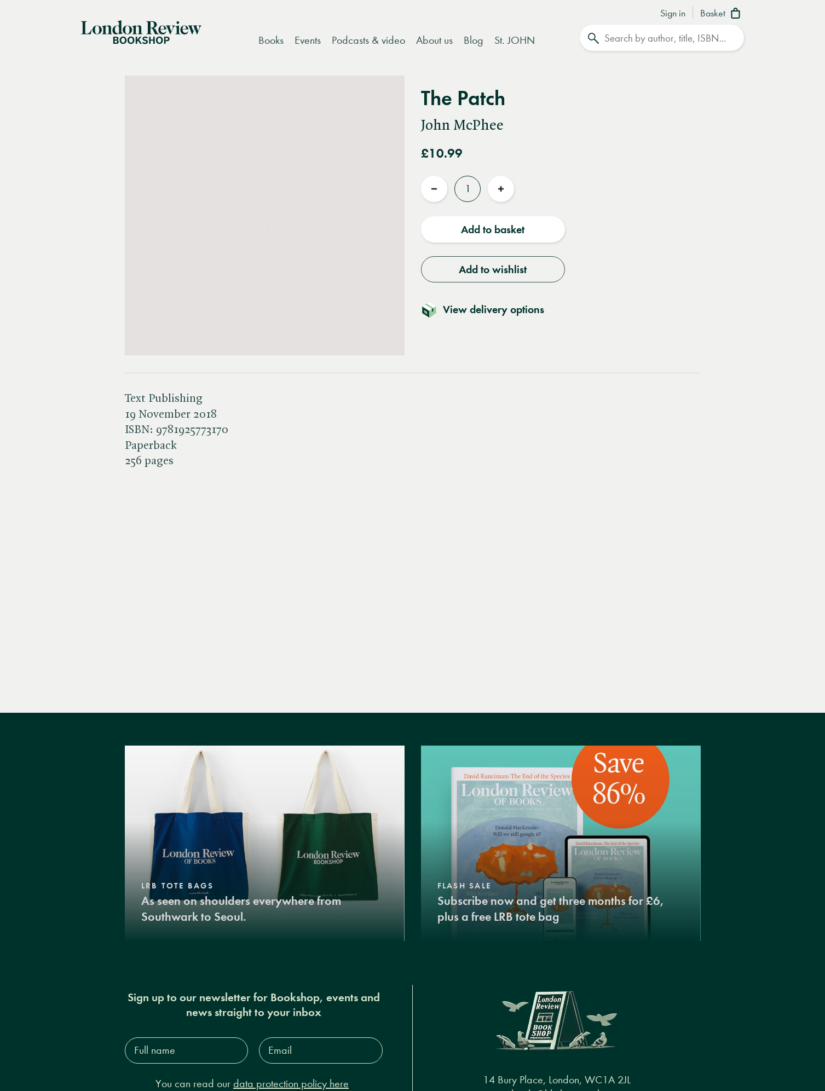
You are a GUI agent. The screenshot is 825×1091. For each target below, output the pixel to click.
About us (434, 40)
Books (271, 40)
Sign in (672, 14)
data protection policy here (291, 1083)
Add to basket (492, 229)
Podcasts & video (368, 40)
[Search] (662, 38)
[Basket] (722, 14)
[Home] (141, 31)
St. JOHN (514, 40)
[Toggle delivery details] (489, 309)
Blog (473, 40)
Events (308, 40)
